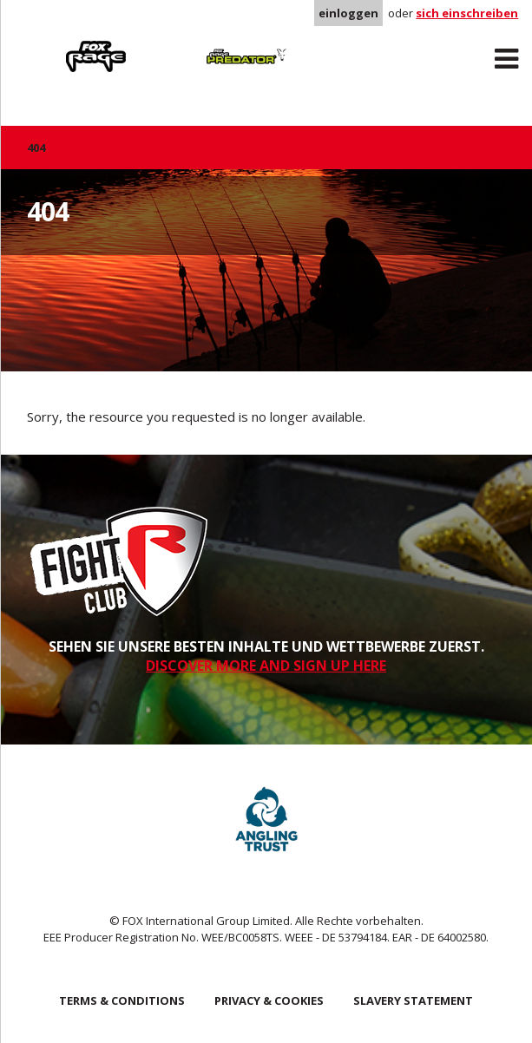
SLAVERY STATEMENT (413, 1000)
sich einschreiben (467, 13)
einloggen (348, 13)
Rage (43, 44)
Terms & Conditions (122, 1000)
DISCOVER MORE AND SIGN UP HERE (266, 665)
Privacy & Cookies (269, 1000)
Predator (194, 44)
